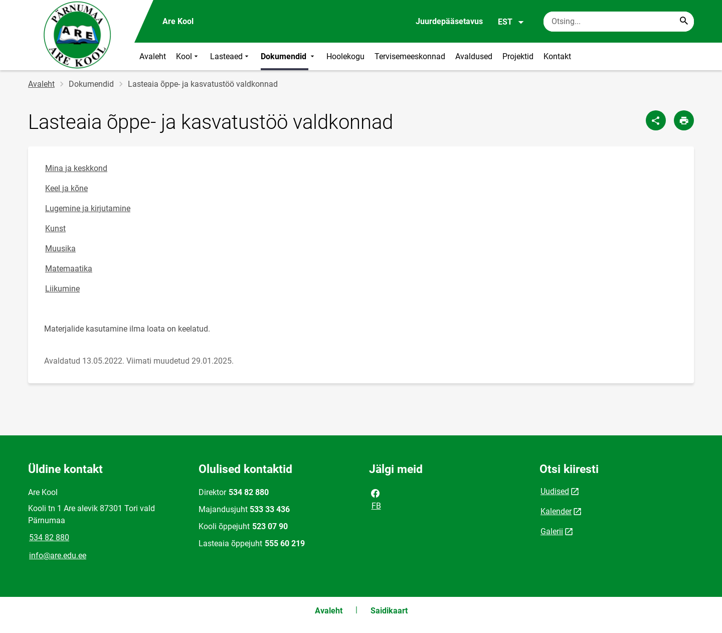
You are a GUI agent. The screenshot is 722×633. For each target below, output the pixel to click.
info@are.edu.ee (57, 555)
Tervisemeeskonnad (410, 56)
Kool (188, 56)
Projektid (517, 56)
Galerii (551, 531)
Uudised (554, 491)
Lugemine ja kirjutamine (87, 208)
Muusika (60, 248)
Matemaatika (68, 268)
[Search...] (683, 21)
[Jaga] (656, 120)
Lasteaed (230, 56)
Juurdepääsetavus (449, 21)
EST (511, 22)
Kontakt (557, 56)
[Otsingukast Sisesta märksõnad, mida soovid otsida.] (619, 22)
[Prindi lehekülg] (684, 120)
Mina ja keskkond (76, 168)
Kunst (55, 228)
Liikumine (62, 288)
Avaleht (152, 56)
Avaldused (473, 56)
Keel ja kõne (66, 188)
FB (375, 499)
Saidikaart (389, 610)
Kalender (556, 511)
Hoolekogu (345, 56)
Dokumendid (288, 56)
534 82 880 (49, 537)
